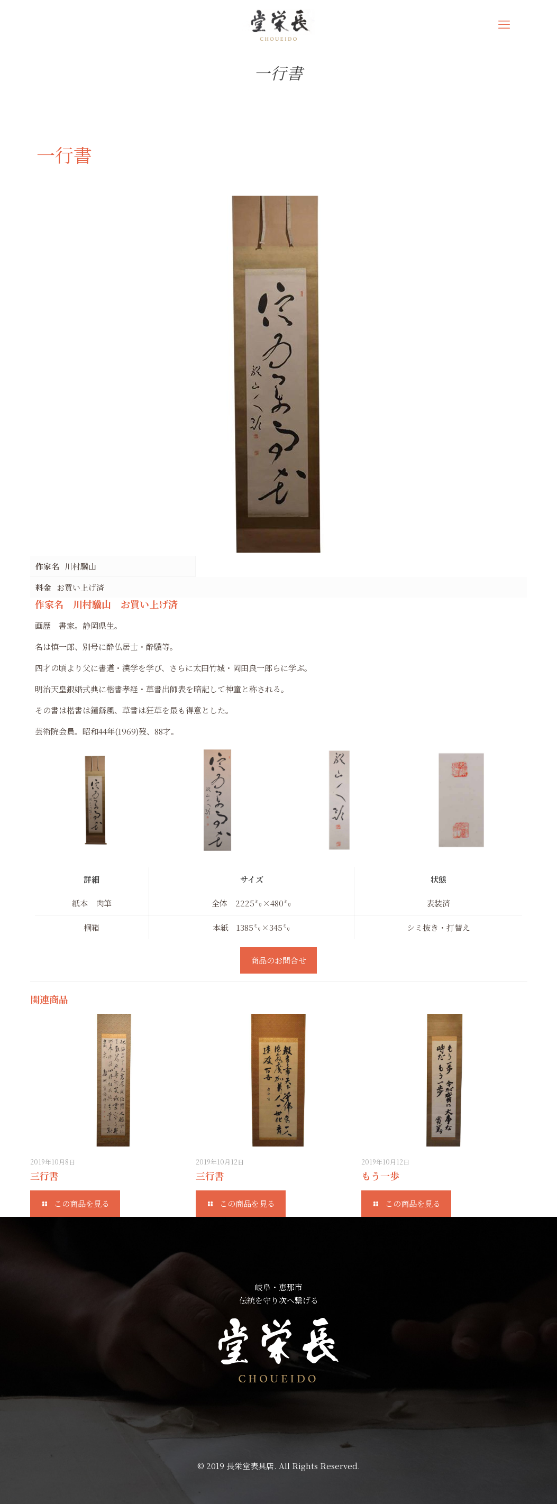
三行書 (44, 1175)
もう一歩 (380, 1175)
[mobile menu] (504, 24)
